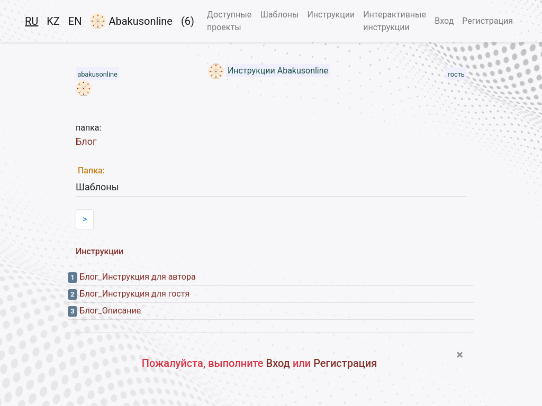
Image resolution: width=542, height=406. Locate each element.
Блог (86, 141)
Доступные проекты (229, 21)
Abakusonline (131, 21)
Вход (444, 21)
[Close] (460, 354)
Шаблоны (279, 15)
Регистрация (487, 21)
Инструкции (331, 15)
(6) (187, 21)
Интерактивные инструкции (394, 21)
